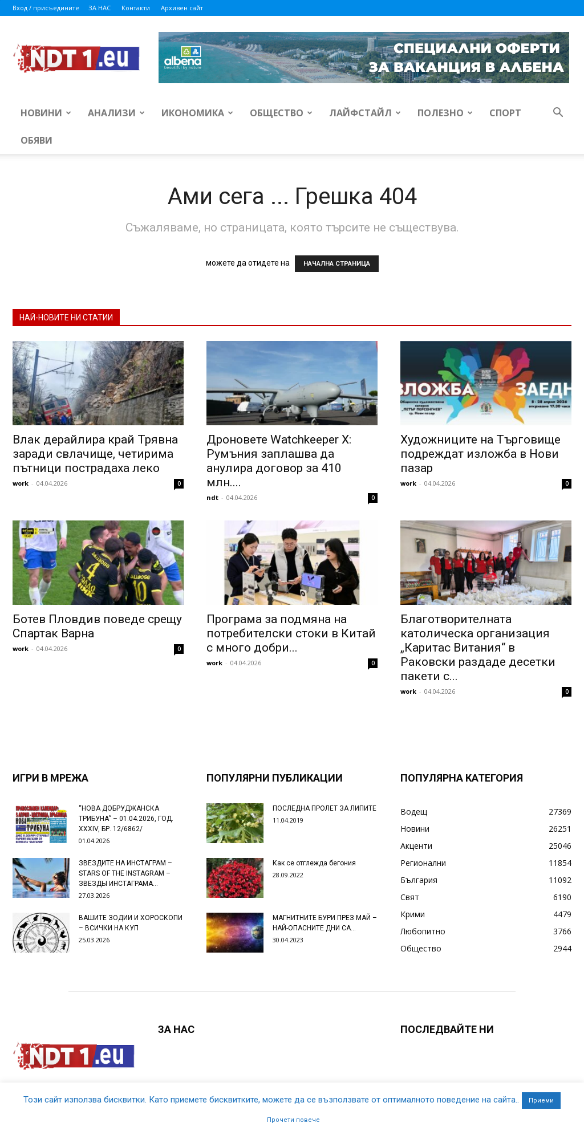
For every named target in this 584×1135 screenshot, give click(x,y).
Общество (281, 113)
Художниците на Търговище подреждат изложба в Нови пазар (480, 454)
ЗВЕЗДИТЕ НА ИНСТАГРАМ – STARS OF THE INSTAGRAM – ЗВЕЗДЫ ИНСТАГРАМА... (125, 873)
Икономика (197, 113)
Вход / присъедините (46, 7)
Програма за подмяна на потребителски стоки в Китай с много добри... (291, 633)
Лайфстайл (365, 113)
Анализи (116, 113)
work (21, 483)
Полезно (445, 113)
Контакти (135, 7)
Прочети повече (293, 1120)
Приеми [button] (541, 1100)
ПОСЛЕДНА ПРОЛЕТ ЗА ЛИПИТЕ (324, 808)
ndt (212, 497)
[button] (557, 113)
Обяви (36, 140)
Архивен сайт (182, 7)
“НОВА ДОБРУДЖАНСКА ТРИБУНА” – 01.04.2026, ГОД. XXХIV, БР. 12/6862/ (126, 818)
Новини (46, 113)
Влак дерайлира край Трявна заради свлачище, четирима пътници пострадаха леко (95, 454)
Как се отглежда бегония (314, 863)
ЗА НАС (99, 7)
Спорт (505, 113)
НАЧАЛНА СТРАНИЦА (336, 263)
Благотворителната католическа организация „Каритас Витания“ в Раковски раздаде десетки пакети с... (477, 647)
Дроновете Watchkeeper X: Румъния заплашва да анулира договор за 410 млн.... (278, 461)
